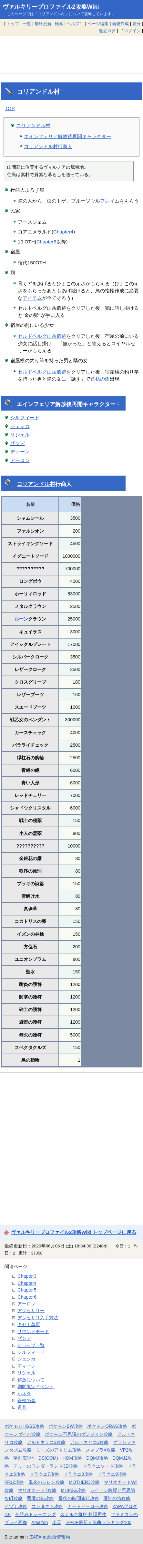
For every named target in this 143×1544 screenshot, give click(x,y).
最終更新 (43, 23)
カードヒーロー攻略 (87, 1506)
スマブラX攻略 (101, 1450)
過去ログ (107, 30)
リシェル (20, 434)
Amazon (39, 1522)
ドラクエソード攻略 (102, 1466)
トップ (12, 23)
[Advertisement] (71, 54)
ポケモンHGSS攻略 (24, 1426)
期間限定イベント (35, 1386)
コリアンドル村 (38, 91)
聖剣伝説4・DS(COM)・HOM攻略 (47, 1458)
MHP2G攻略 (73, 1490)
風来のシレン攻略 (46, 1482)
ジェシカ (20, 426)
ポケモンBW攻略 (66, 1426)
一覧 (27, 23)
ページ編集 (97, 23)
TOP (10, 108)
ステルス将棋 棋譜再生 (83, 1514)
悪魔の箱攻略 (40, 1498)
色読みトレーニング (35, 1514)
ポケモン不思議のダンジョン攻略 (79, 1434)
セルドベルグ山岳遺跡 (42, 336)
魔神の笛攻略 (116, 1498)
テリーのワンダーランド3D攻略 (45, 1466)
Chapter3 (26, 1276)
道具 (21, 1407)
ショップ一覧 (31, 1345)
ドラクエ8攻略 (78, 1474)
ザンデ (17, 443)
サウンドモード (33, 1331)
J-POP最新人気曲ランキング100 (98, 1522)
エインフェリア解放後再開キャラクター (67, 136)
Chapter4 (63, 231)
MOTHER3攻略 (84, 1482)
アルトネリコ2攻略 (46, 1442)
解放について (31, 1379)
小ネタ (24, 1393)
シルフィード (24, 417)
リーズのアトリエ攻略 (58, 1450)
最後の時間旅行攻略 (78, 1498)
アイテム (32, 298)
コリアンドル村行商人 (48, 146)
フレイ (107, 201)
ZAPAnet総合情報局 (50, 1536)
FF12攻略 (14, 1482)
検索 (59, 23)
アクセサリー (31, 1310)
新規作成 (120, 23)
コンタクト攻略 (47, 1506)
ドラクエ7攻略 (44, 1474)
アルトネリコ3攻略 (89, 1442)
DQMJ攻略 (97, 1458)
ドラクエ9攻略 (112, 1474)
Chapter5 (46, 241)
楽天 (56, 1522)
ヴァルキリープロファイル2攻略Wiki (51, 7)
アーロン (20, 460)
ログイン (132, 30)
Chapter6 (26, 1297)
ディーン (20, 451)
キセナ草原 (28, 1324)
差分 (136, 23)
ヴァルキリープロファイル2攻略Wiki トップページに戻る (73, 1232)
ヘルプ (73, 23)
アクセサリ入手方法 (37, 1317)
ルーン (21, 618)
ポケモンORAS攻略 (107, 1426)
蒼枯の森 (100, 379)
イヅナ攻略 (16, 1506)
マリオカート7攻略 (37, 1490)
